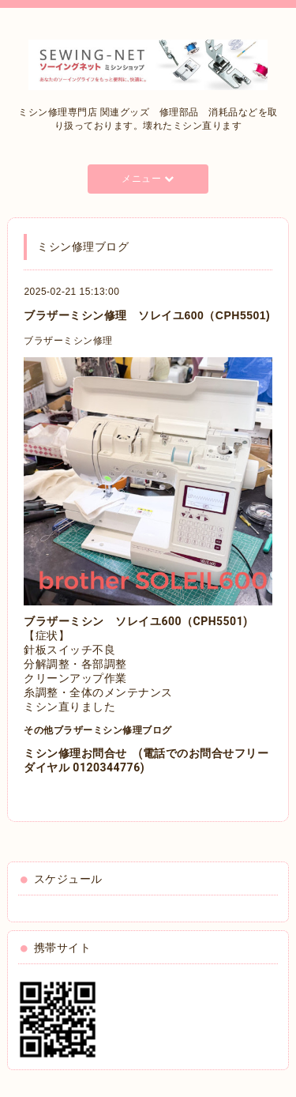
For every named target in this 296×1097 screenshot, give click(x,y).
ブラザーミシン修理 (68, 340)
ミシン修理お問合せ (75, 753)
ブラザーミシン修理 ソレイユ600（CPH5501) (147, 315)
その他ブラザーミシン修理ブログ (98, 730)
